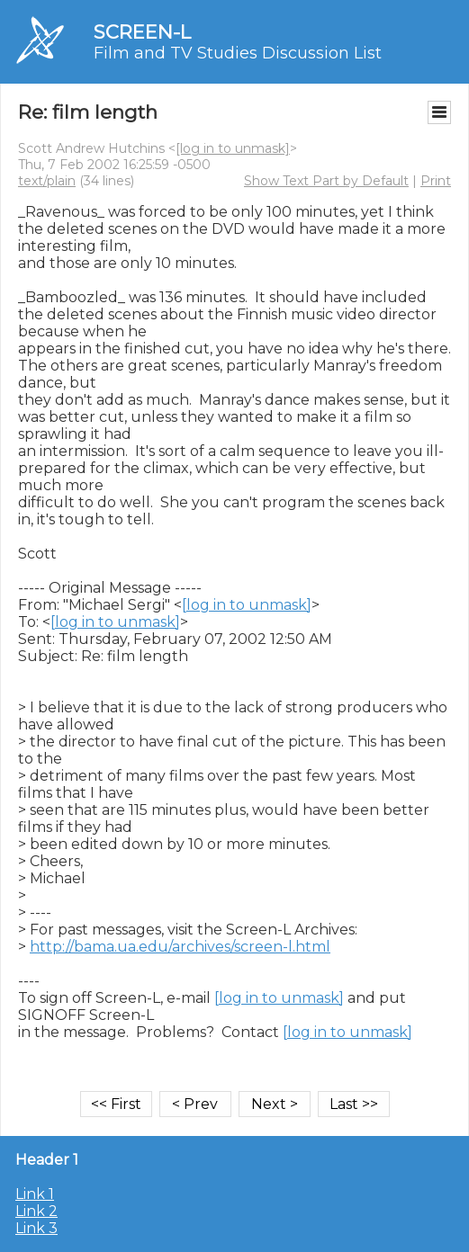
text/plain (47, 181)
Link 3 (36, 1228)
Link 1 (34, 1194)
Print (435, 181)
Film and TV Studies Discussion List (238, 53)
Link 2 (36, 1211)
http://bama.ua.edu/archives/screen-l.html (180, 946)
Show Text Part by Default (326, 181)
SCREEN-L (142, 32)
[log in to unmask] (233, 148)
